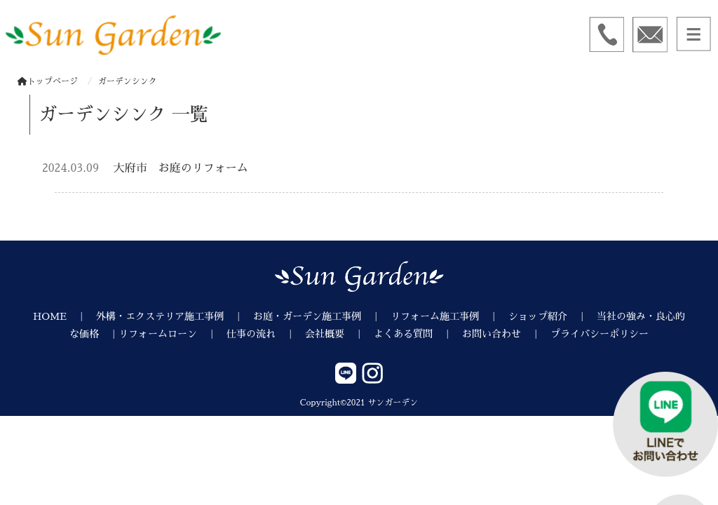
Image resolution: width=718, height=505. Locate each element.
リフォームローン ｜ (172, 334)
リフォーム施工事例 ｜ (449, 316)
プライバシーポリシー (599, 334)
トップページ (48, 81)
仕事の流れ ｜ (265, 334)
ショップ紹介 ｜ (552, 316)
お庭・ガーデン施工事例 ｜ (322, 316)
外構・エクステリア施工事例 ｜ (174, 316)
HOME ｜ (64, 316)
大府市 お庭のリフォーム (181, 168)
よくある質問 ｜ (418, 334)
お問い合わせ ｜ (506, 334)
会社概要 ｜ (339, 334)
